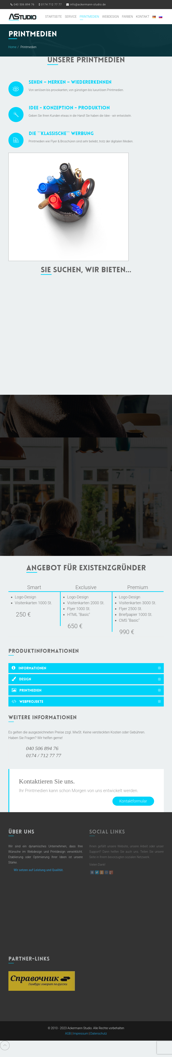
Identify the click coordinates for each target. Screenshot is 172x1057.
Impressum (80, 1039)
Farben (127, 16)
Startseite (53, 16)
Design (21, 679)
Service (71, 16)
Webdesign (110, 16)
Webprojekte (27, 701)
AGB (68, 1039)
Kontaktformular (133, 801)
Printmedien (89, 16)
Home (12, 47)
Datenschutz (98, 1039)
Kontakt (142, 16)
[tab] (86, 668)
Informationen (29, 668)
